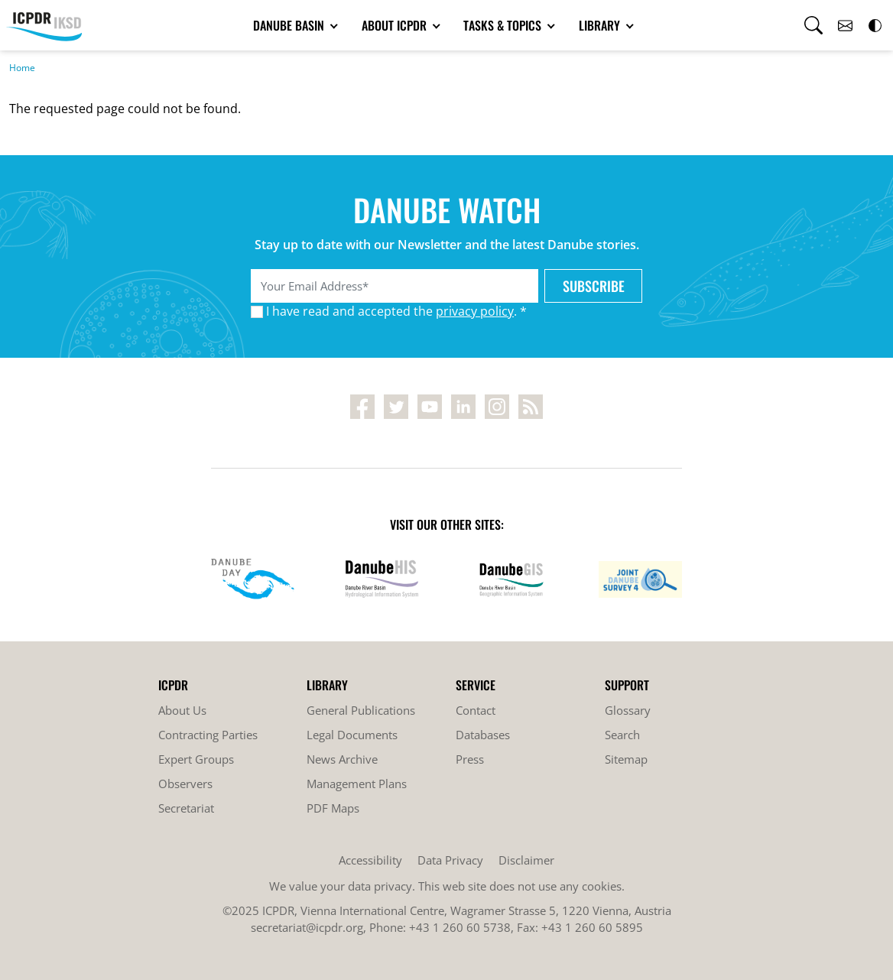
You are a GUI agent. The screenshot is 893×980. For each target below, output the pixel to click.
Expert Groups (196, 759)
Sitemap (626, 759)
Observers (185, 783)
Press (470, 759)
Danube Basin (290, 25)
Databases (483, 734)
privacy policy (475, 311)
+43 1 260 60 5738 (460, 927)
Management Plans (357, 783)
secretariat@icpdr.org (307, 927)
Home (22, 67)
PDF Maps (333, 808)
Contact (475, 710)
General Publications (361, 710)
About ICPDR (396, 25)
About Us (182, 710)
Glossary (628, 710)
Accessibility (370, 860)
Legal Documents (352, 734)
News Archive (342, 759)
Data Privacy (450, 860)
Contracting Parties (208, 734)
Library (601, 25)
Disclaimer (526, 860)
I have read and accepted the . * (396, 311)
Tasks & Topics (503, 25)
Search (622, 734)
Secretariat (186, 808)
